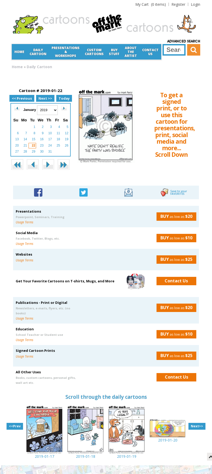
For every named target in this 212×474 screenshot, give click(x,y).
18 (58, 139)
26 (66, 145)
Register (178, 4)
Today (64, 98)
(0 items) (150, 4)
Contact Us (150, 52)
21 (25, 145)
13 (17, 139)
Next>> (197, 426)
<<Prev (15, 426)
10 (50, 133)
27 (17, 151)
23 (41, 145)
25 (58, 145)
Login (195, 4)
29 (33, 151)
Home (19, 52)
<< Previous (22, 98)
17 (50, 139)
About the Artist (131, 52)
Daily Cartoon (38, 52)
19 (66, 139)
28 (25, 151)
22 (33, 145)
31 (50, 151)
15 (33, 139)
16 (41, 139)
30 (41, 151)
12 (66, 133)
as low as (174, 216)
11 (58, 133)
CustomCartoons (94, 52)
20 (17, 145)
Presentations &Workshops (66, 52)
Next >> (45, 98)
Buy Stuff (114, 52)
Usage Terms (24, 222)
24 (50, 145)
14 (25, 139)
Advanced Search (183, 41)
